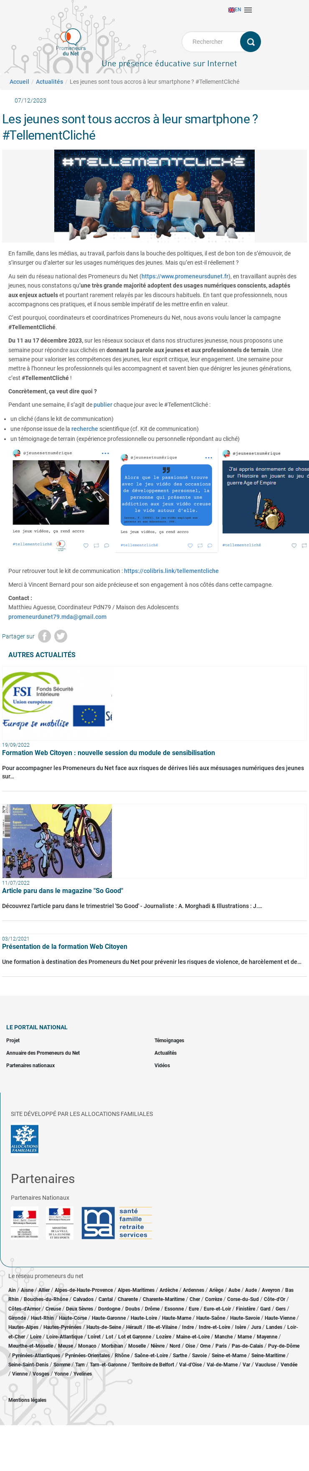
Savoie (199, 1355)
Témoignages (169, 1040)
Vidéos (162, 1065)
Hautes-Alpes (23, 1327)
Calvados (83, 1299)
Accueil (19, 81)
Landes (274, 1327)
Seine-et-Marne (229, 1355)
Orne (205, 1346)
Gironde (17, 1318)
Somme (61, 1365)
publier (103, 404)
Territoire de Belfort (153, 1365)
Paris (221, 1346)
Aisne (27, 1290)
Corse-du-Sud (243, 1299)
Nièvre (158, 1346)
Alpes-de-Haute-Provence (84, 1290)
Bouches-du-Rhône (46, 1299)
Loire (35, 1337)
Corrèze (213, 1299)
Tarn (80, 1365)
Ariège (216, 1290)
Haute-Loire (144, 1318)
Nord (175, 1346)
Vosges (41, 1374)
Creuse (53, 1309)
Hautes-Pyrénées (62, 1327)
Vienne (20, 1374)
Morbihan (112, 1346)
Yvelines (82, 1374)
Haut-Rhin (42, 1318)
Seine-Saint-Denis (28, 1365)
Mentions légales (27, 1400)
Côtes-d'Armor (24, 1309)
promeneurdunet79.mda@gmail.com (57, 616)
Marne (245, 1337)
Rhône (122, 1355)
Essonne (174, 1309)
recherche (84, 428)
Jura (256, 1327)
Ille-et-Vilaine (162, 1327)
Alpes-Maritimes (136, 1290)
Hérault (134, 1327)
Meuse (65, 1346)
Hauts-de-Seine (103, 1327)
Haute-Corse (73, 1318)
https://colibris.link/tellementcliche (171, 571)
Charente (128, 1299)
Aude (251, 1290)
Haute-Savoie (245, 1318)
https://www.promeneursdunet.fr (185, 276)
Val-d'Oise (190, 1365)
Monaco (87, 1346)
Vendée (289, 1365)
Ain (12, 1290)
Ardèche (169, 1290)
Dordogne (109, 1309)
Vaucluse (265, 1365)
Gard (265, 1309)
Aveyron (271, 1290)
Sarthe (180, 1355)
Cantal (106, 1299)
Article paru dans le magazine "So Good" (62, 891)
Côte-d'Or (274, 1299)
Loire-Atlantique (64, 1337)
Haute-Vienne (280, 1318)
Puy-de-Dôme (283, 1346)
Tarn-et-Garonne (108, 1365)
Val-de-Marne (222, 1365)
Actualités (49, 81)
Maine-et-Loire (193, 1337)
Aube (234, 1290)
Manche (224, 1337)
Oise (190, 1346)
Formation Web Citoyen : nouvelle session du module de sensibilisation (108, 753)
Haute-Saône (210, 1318)
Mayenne (267, 1337)
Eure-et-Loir (217, 1309)
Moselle (137, 1346)
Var (246, 1365)
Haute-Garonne (109, 1318)
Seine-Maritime (268, 1355)
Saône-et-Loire (151, 1355)
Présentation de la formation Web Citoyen (64, 947)
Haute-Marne (176, 1318)
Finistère (245, 1309)
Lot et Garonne (134, 1337)
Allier (44, 1290)
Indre (188, 1327)
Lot (109, 1337)
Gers (281, 1309)
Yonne (61, 1374)
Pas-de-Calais (247, 1346)
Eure (194, 1309)
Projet (13, 1040)
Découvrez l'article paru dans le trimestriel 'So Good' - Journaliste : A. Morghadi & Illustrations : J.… (132, 906)
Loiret (94, 1337)
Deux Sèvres (79, 1309)
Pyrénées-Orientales (87, 1355)
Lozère (163, 1337)
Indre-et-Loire (214, 1327)
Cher (195, 1299)
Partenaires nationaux (30, 1065)
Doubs (132, 1309)
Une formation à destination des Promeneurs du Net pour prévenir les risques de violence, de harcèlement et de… (151, 961)
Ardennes (193, 1290)
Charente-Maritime (164, 1299)
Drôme (152, 1309)
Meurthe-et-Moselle (30, 1346)
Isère (240, 1327)
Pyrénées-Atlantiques (36, 1355)
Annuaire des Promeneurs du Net (43, 1053)
